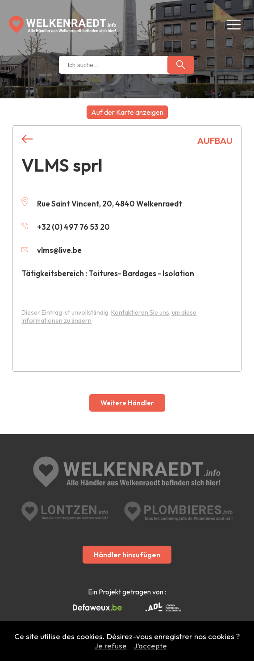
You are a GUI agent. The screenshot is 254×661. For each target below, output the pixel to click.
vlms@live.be (51, 250)
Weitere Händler (127, 403)
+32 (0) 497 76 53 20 (65, 227)
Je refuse (110, 645)
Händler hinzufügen (127, 554)
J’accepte (150, 645)
